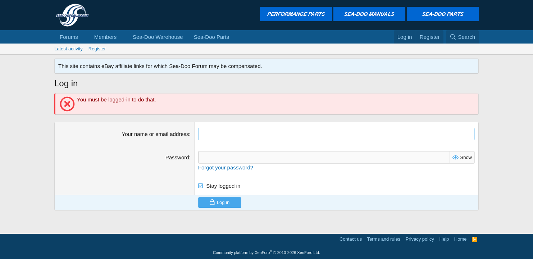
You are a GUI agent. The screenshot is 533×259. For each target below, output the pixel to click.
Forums (69, 37)
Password (177, 157)
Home (460, 239)
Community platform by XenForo (266, 252)
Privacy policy (420, 239)
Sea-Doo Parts (211, 37)
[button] (84, 37)
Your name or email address (155, 134)
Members (105, 37)
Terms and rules (383, 239)
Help (444, 239)
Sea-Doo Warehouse (158, 37)
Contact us (351, 239)
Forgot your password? (225, 167)
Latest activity (68, 48)
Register (97, 48)
